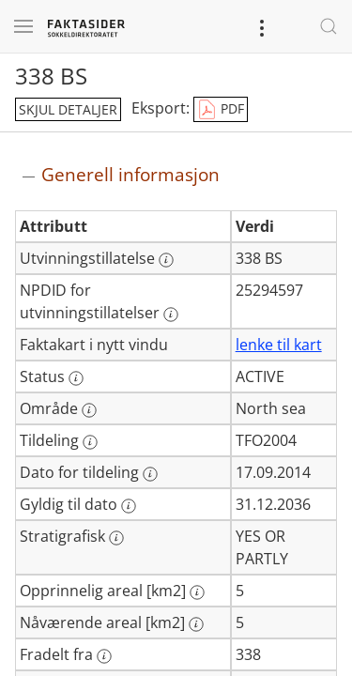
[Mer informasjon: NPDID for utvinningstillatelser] (170, 314)
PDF (220, 110)
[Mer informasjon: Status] (76, 378)
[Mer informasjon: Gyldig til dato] (128, 506)
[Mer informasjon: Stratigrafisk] (116, 537)
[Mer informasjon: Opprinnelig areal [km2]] (197, 592)
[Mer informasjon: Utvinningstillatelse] (166, 260)
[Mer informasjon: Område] (89, 410)
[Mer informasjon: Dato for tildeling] (150, 474)
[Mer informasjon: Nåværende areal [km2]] (196, 624)
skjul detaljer (68, 109)
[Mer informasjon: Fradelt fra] (104, 656)
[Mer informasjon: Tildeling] (90, 442)
